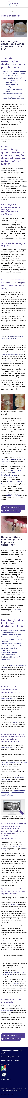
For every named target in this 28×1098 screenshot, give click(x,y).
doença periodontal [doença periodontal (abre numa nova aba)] (13, 904)
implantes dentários (7, 698)
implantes (15, 722)
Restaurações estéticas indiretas (11, 354)
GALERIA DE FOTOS (13, 495)
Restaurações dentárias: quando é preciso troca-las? (13, 45)
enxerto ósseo (22, 988)
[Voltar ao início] (14, 3)
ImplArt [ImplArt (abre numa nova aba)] (3, 941)
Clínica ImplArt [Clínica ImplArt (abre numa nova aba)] (6, 1006)
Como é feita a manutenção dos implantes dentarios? (12, 541)
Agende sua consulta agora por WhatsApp (13, 509)
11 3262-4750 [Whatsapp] (6, 1080)
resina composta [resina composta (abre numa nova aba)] (8, 361)
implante (15, 983)
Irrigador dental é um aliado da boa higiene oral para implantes (13, 792)
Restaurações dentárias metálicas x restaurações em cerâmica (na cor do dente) (14, 96)
